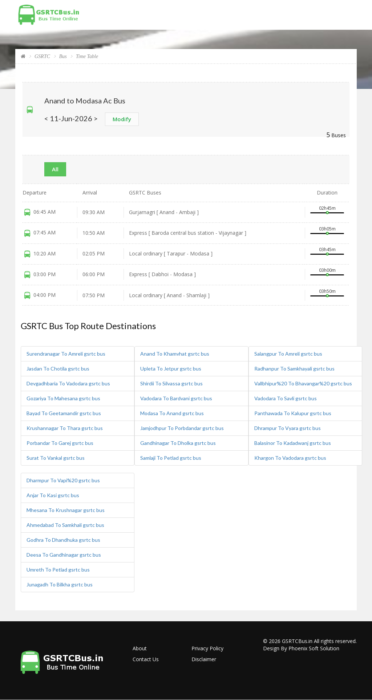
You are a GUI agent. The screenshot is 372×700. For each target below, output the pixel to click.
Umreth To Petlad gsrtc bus (58, 569)
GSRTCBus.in (297, 641)
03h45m (327, 249)
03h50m (327, 291)
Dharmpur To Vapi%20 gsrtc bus (63, 480)
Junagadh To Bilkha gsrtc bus (60, 584)
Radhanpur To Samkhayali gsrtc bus (294, 368)
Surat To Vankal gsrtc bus (56, 458)
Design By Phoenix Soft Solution (301, 648)
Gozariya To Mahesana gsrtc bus (63, 398)
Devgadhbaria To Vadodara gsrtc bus (68, 383)
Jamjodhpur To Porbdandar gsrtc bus (182, 428)
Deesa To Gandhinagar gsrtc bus (64, 555)
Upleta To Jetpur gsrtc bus (170, 368)
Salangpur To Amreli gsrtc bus (288, 354)
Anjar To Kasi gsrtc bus (53, 495)
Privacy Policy (207, 648)
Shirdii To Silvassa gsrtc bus (171, 383)
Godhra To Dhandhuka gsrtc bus (63, 540)
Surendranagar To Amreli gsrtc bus (66, 354)
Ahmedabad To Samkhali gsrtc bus (65, 525)
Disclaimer (203, 659)
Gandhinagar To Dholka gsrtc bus (178, 443)
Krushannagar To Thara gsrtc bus (65, 428)
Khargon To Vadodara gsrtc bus (290, 458)
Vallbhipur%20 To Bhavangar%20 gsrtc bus (303, 383)
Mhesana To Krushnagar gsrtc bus (66, 510)
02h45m (327, 208)
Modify (122, 119)
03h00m (327, 270)
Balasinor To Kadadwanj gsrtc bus (292, 443)
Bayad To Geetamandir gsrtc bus (64, 413)
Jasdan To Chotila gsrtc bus (58, 368)
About (140, 648)
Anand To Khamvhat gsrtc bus (174, 354)
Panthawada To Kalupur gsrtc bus (292, 413)
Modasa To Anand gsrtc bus (172, 413)
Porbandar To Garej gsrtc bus (60, 443)
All (55, 169)
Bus (63, 56)
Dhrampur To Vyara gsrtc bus (287, 428)
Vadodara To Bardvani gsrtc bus (176, 398)
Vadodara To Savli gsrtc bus (285, 398)
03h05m (327, 229)
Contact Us (146, 659)
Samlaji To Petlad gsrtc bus (170, 458)
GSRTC (42, 56)
